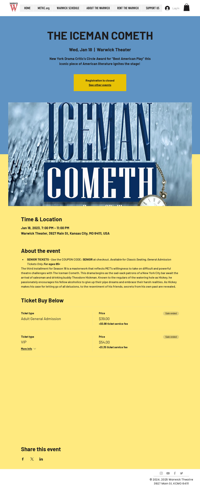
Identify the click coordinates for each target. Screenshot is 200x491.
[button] (186, 7)
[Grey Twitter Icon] (181, 473)
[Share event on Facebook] (23, 459)
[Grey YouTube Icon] (168, 473)
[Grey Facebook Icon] (175, 473)
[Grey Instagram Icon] (161, 473)
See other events (100, 85)
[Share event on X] (32, 459)
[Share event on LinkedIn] (41, 459)
